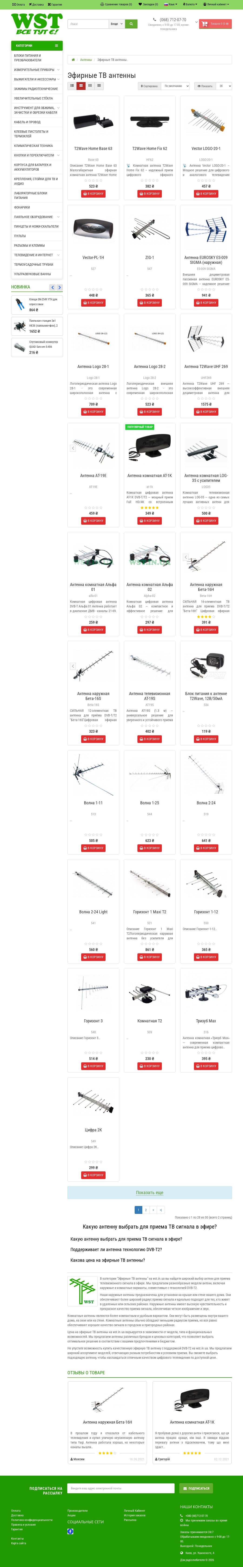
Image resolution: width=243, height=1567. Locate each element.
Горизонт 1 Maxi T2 (149, 911)
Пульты (20, 236)
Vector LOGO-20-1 (206, 148)
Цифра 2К (93, 1129)
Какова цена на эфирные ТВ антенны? (107, 1260)
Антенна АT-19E (93, 475)
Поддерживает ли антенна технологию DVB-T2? (116, 1249)
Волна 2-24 (206, 802)
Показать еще (149, 1192)
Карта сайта (18, 1543)
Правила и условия (23, 1524)
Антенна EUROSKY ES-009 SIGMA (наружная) (206, 260)
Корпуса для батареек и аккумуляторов (32, 167)
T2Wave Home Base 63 (93, 148)
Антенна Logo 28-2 (150, 366)
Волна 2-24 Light (93, 911)
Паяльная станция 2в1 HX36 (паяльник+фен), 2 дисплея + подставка (43, 325)
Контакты (17, 1538)
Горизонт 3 (93, 1020)
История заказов (135, 1515)
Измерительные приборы (37, 69)
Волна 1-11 (93, 802)
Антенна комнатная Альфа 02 (149, 587)
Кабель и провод (27, 122)
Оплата (18, 4)
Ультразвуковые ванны (32, 274)
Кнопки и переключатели (37, 155)
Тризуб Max (206, 1020)
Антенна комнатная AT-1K (149, 475)
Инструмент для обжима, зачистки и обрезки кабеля (37, 110)
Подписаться (196, 1488)
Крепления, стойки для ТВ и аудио (36, 181)
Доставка (36, 4)
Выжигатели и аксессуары (37, 79)
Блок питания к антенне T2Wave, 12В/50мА (206, 696)
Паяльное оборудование (37, 217)
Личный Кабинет (134, 1510)
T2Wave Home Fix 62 (149, 148)
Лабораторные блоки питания (30, 195)
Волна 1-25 (149, 802)
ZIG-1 (149, 257)
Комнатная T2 (149, 1020)
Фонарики (22, 207)
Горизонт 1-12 (206, 911)
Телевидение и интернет (37, 255)
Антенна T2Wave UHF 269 (206, 366)
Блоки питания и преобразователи (27, 58)
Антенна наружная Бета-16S (93, 696)
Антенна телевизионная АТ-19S (149, 696)
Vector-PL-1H (93, 257)
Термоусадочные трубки (33, 264)
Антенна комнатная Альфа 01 (93, 587)
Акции (71, 1515)
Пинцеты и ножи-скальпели (36, 226)
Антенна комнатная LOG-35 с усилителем (206, 478)
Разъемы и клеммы (29, 245)
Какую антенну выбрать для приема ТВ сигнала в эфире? (126, 1239)
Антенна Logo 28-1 (93, 366)
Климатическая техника (33, 146)
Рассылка (130, 1520)
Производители (77, 1510)
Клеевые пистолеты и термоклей (31, 134)
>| (161, 1210)
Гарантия (55, 4)
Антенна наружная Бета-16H (206, 587)
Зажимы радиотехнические (36, 89)
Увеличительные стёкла (33, 98)
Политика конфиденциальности (32, 1520)
